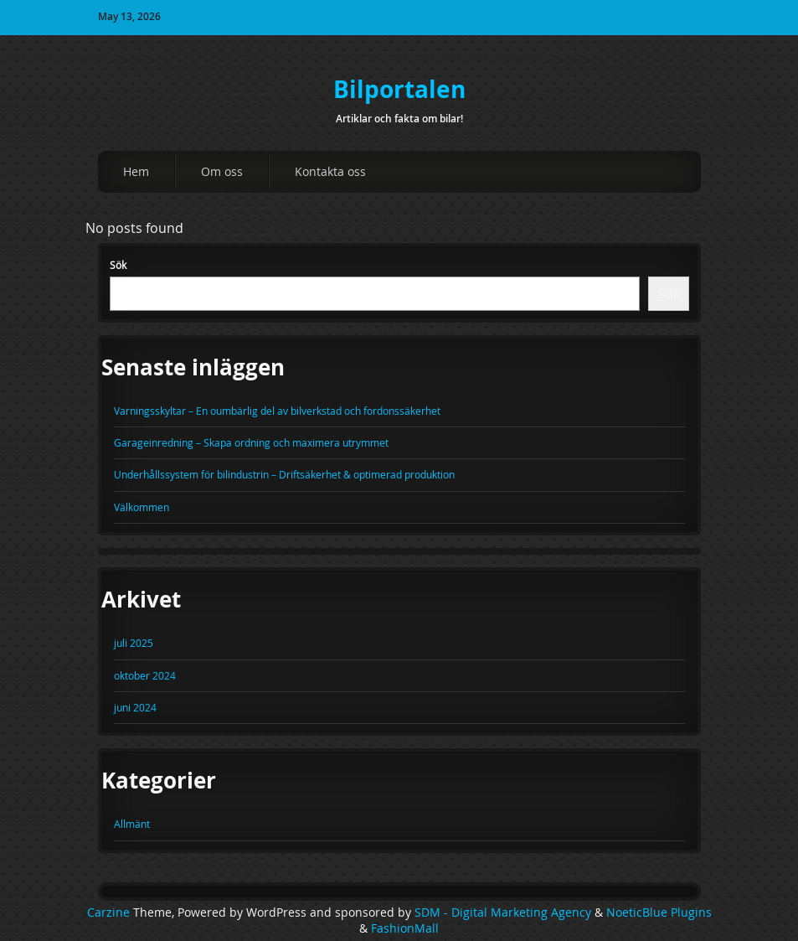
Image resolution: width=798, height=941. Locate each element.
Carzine (110, 912)
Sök (118, 264)
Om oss (222, 171)
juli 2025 (133, 642)
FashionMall (405, 928)
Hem (136, 171)
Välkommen (141, 507)
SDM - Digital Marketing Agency (502, 912)
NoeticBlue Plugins (659, 912)
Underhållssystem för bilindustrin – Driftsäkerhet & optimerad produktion (284, 474)
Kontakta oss (330, 171)
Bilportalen (399, 89)
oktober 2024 (145, 675)
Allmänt (132, 823)
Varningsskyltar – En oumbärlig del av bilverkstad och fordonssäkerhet (277, 410)
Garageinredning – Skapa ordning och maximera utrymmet (251, 442)
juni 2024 (135, 707)
